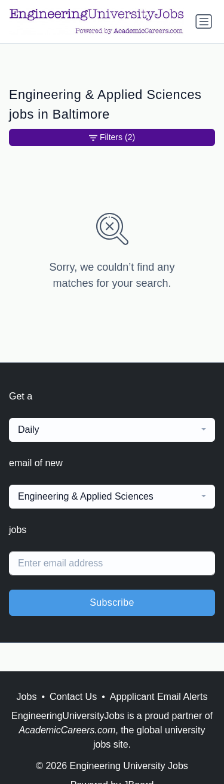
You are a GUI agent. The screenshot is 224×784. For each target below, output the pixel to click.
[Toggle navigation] (203, 21)
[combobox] (112, 430)
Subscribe (112, 602)
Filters (112, 137)
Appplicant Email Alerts (159, 697)
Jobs (27, 697)
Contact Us (73, 697)
